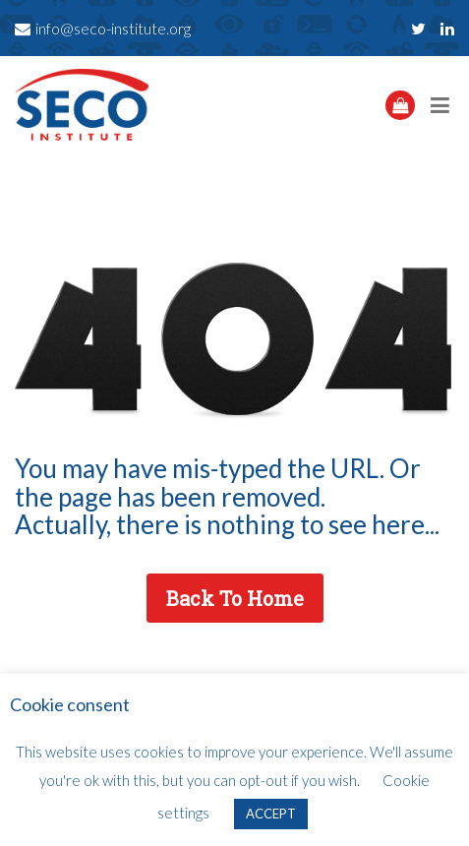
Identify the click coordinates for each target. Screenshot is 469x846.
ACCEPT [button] (271, 813)
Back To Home (235, 598)
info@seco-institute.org (113, 28)
